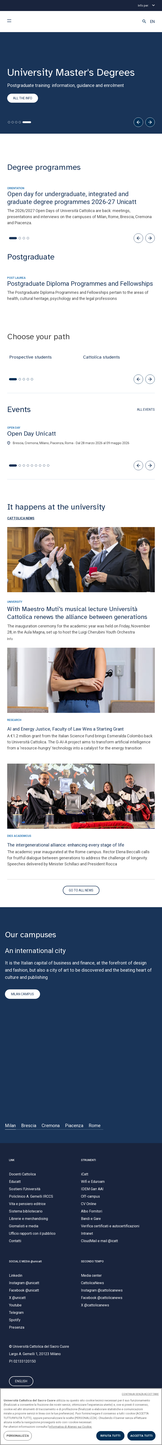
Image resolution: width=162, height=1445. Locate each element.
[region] (81, 1416)
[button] (144, 21)
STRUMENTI (88, 1160)
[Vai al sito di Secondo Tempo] (81, 890)
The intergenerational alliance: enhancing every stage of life (65, 845)
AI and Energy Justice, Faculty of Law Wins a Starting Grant (65, 729)
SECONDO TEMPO (92, 1261)
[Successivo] (150, 122)
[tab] (9, 122)
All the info (22, 98)
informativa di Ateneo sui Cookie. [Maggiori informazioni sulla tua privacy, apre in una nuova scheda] (70, 1426)
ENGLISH (21, 1381)
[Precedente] (138, 122)
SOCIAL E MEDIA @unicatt (25, 1261)
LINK (11, 1160)
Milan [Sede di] (10, 1125)
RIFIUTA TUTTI (110, 1435)
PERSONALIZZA (18, 1435)
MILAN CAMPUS (22, 994)
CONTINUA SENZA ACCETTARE (140, 1394)
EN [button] (152, 21)
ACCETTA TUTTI (141, 1435)
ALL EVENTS (146, 409)
